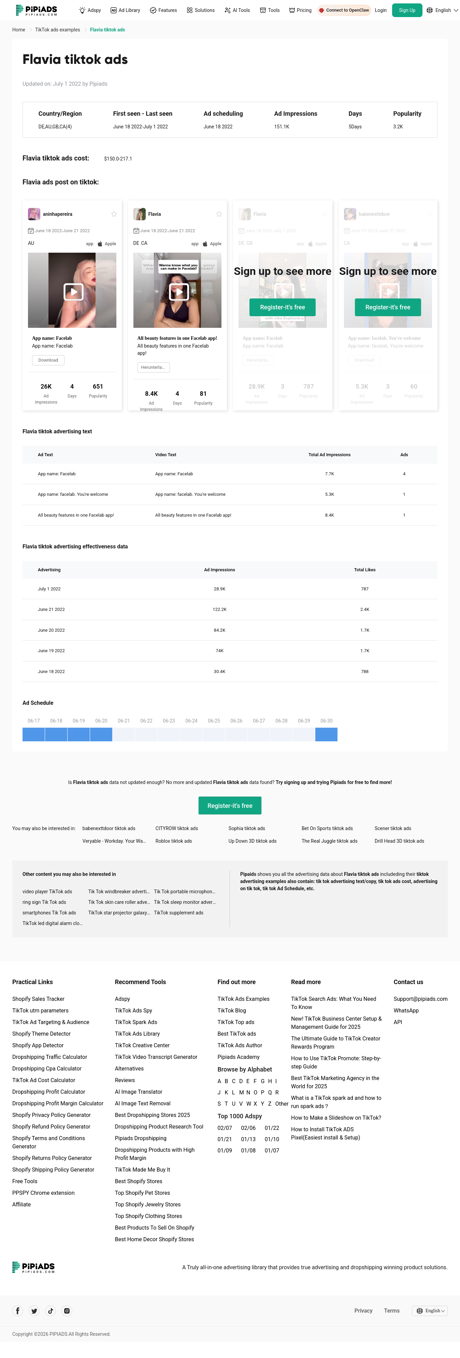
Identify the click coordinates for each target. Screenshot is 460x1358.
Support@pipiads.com (421, 999)
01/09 (224, 1150)
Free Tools (25, 1181)
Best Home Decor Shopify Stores (154, 1239)
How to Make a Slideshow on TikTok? (336, 1118)
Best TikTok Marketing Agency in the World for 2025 (335, 1082)
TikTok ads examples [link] (58, 29)
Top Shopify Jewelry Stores (148, 1204)
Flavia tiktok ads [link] (107, 29)
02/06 (248, 1128)
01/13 (248, 1139)
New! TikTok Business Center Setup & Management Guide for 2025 (336, 1023)
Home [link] (19, 29)
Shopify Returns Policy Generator (52, 1158)
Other (275, 1104)
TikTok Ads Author (239, 1045)
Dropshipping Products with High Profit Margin (155, 1154)
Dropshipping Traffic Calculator (49, 1057)
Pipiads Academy (238, 1057)
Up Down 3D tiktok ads (253, 841)
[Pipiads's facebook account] (17, 1310)
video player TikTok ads (47, 891)
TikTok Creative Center (142, 1045)
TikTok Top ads (235, 1022)
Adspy (122, 999)
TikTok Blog (231, 1010)
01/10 (272, 1139)
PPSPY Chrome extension (43, 1193)
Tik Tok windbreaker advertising (121, 891)
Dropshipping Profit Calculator (48, 1092)
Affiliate (21, 1204)
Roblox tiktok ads (174, 841)
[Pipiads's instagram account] (66, 1310)
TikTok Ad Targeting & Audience (50, 1022)
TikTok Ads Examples (243, 999)
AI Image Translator (138, 1092)
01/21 (224, 1139)
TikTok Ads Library (137, 1034)
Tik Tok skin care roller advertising (121, 902)
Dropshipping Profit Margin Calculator (57, 1103)
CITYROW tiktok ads (177, 828)
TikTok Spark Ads (136, 1022)
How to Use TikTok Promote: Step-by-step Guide (336, 1062)
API (398, 1022)
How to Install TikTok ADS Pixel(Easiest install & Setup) (325, 1133)
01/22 (272, 1128)
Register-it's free (282, 307)
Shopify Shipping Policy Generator (53, 1169)
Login (381, 10)
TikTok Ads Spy (133, 1010)
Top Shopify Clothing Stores (148, 1216)
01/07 (272, 1150)
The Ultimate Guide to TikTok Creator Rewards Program (335, 1042)
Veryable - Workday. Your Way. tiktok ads (119, 841)
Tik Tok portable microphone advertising (187, 891)
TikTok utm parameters (40, 1010)
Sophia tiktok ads (247, 828)
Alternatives (129, 1068)
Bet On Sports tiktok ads (327, 828)
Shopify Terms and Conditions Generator (48, 1142)
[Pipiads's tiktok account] (50, 1310)
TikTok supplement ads (178, 912)
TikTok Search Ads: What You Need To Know (333, 1003)
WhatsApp (406, 1010)
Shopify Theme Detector (41, 1034)
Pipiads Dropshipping (141, 1138)
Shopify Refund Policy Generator (51, 1126)
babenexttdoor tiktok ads (109, 828)
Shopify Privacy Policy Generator (51, 1115)
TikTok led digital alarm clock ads (55, 923)
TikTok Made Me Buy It (142, 1169)
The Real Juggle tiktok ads (330, 841)
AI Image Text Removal (143, 1103)
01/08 (248, 1150)
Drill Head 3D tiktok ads (399, 841)
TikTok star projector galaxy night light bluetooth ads (121, 912)
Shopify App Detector (38, 1045)
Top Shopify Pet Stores (142, 1193)
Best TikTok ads (236, 1034)
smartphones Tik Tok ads (49, 912)
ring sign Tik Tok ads (44, 902)
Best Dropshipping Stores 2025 (152, 1115)
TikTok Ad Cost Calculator (43, 1080)
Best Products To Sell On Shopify (155, 1227)
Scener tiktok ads (393, 828)
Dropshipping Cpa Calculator (47, 1068)
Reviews (125, 1080)
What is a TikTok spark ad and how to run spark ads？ (336, 1102)
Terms (391, 1310)
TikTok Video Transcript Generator (156, 1057)
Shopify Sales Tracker (38, 999)
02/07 (224, 1128)
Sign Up (407, 10)
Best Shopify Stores (138, 1181)
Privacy (363, 1310)
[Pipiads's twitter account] (34, 1310)
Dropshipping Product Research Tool (159, 1126)
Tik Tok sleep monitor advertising (187, 902)
